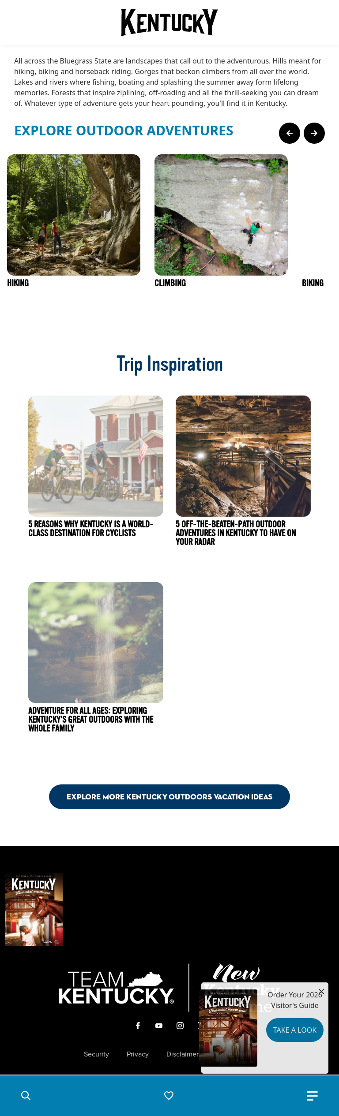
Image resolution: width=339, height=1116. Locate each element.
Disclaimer (182, 1054)
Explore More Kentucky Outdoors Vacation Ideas (169, 796)
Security (96, 1054)
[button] (25, 1095)
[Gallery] (169, 241)
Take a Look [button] (294, 1030)
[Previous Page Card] (289, 133)
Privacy (138, 1054)
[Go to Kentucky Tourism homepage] (169, 22)
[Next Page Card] (314, 133)
